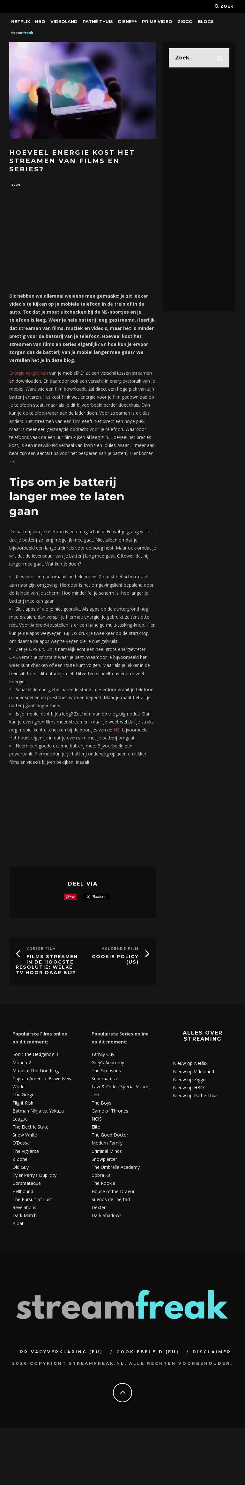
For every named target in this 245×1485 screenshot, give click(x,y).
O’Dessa (21, 1144)
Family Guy (103, 1055)
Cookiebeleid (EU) (147, 1352)
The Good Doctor (110, 1136)
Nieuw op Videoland (193, 1072)
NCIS (97, 1119)
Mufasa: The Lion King (35, 1071)
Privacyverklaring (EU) (61, 1352)
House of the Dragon (114, 1192)
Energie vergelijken (28, 374)
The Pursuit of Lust (32, 1200)
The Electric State (30, 1127)
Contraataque (26, 1184)
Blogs (206, 21)
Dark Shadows (107, 1216)
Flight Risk (22, 1103)
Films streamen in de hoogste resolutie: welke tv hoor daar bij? (47, 965)
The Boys (101, 1103)
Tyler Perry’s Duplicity (34, 1176)
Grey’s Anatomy (108, 1063)
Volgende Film (120, 949)
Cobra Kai (102, 1176)
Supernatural (105, 1079)
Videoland (64, 21)
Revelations (24, 1208)
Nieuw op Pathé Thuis (196, 1096)
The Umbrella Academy (116, 1168)
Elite (96, 1127)
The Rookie (103, 1184)
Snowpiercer (104, 1160)
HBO (40, 21)
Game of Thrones (110, 1111)
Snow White (24, 1136)
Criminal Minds (107, 1152)
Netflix (20, 21)
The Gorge (23, 1095)
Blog (15, 185)
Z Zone (19, 1160)
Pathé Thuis (98, 21)
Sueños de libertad (111, 1200)
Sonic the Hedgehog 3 (35, 1055)
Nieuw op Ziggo (189, 1080)
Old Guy (20, 1168)
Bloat (18, 1224)
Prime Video (157, 21)
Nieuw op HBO (188, 1088)
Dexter (99, 1208)
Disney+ (127, 21)
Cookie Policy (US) (115, 959)
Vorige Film (41, 949)
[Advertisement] (82, 243)
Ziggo (185, 21)
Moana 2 (21, 1063)
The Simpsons (106, 1071)
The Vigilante (25, 1152)
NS (117, 730)
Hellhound (22, 1192)
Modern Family (107, 1144)
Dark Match (24, 1216)
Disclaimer (212, 1352)
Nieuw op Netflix (190, 1064)
